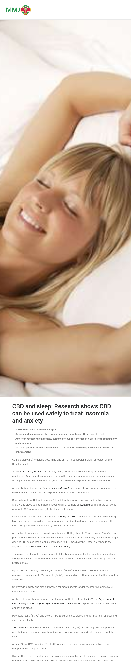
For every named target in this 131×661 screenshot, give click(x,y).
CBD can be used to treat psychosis (49, 546)
